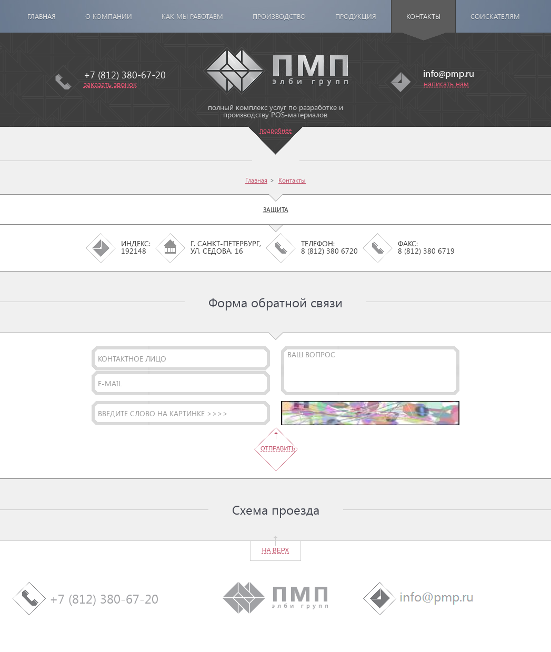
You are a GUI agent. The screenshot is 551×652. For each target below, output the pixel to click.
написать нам (446, 83)
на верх (275, 550)
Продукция (355, 16)
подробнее (275, 130)
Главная (41, 16)
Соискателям (495, 16)
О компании (108, 16)
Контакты (423, 16)
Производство (279, 16)
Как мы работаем (192, 16)
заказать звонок (110, 84)
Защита (275, 209)
